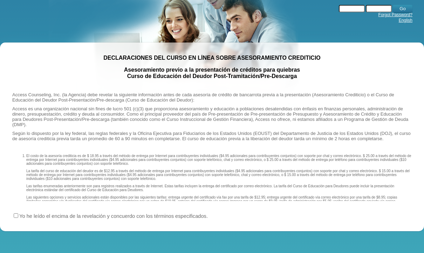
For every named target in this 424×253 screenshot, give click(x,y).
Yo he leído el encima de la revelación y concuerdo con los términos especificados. (113, 216)
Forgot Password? (395, 14)
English (405, 20)
